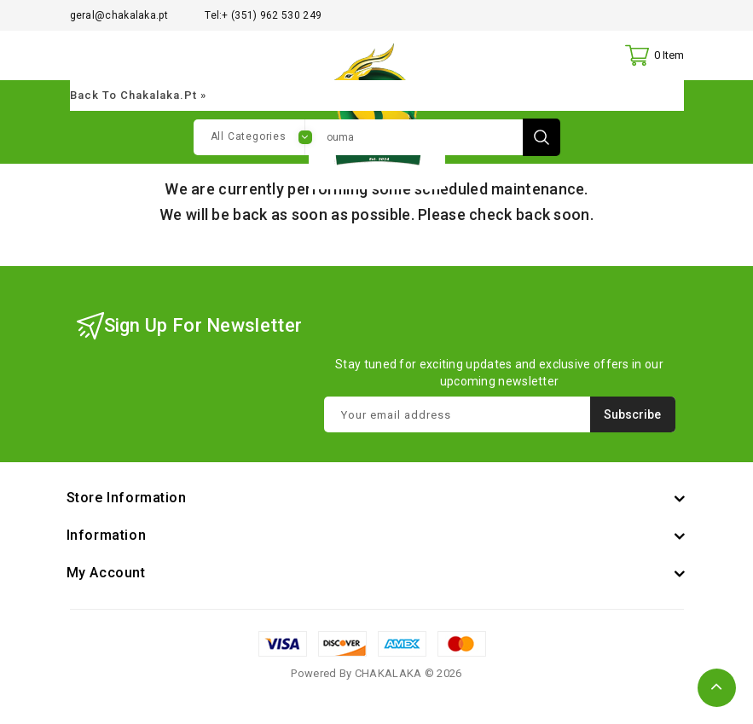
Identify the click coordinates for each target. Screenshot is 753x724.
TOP (717, 688)
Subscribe (632, 417)
